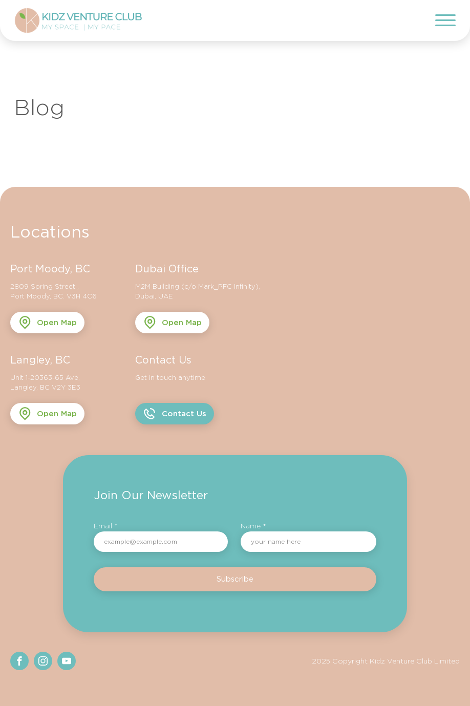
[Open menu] (445, 20)
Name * (253, 526)
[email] (161, 541)
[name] (308, 541)
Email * (106, 526)
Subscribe (235, 579)
